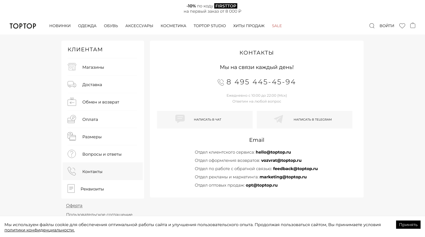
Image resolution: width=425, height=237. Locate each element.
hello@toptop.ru (273, 152)
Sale (277, 26)
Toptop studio (210, 26)
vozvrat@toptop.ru (281, 160)
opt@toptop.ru (262, 185)
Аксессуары (139, 26)
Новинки (60, 26)
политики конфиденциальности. (39, 230)
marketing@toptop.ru (283, 177)
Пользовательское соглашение (99, 215)
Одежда (87, 26)
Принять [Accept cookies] (408, 224)
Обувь (111, 26)
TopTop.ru (22, 26)
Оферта (74, 205)
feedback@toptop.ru (295, 168)
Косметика (173, 26)
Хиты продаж (248, 26)
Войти (387, 26)
